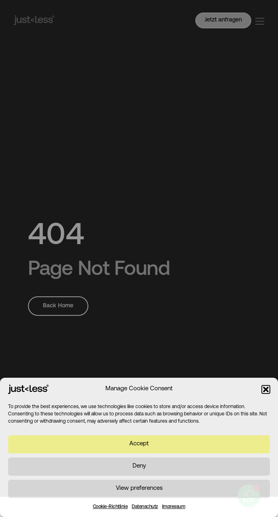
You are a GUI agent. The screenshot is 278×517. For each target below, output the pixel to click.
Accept (139, 444)
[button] (266, 389)
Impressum (174, 506)
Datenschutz (145, 506)
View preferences (139, 488)
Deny (139, 466)
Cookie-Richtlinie (110, 506)
